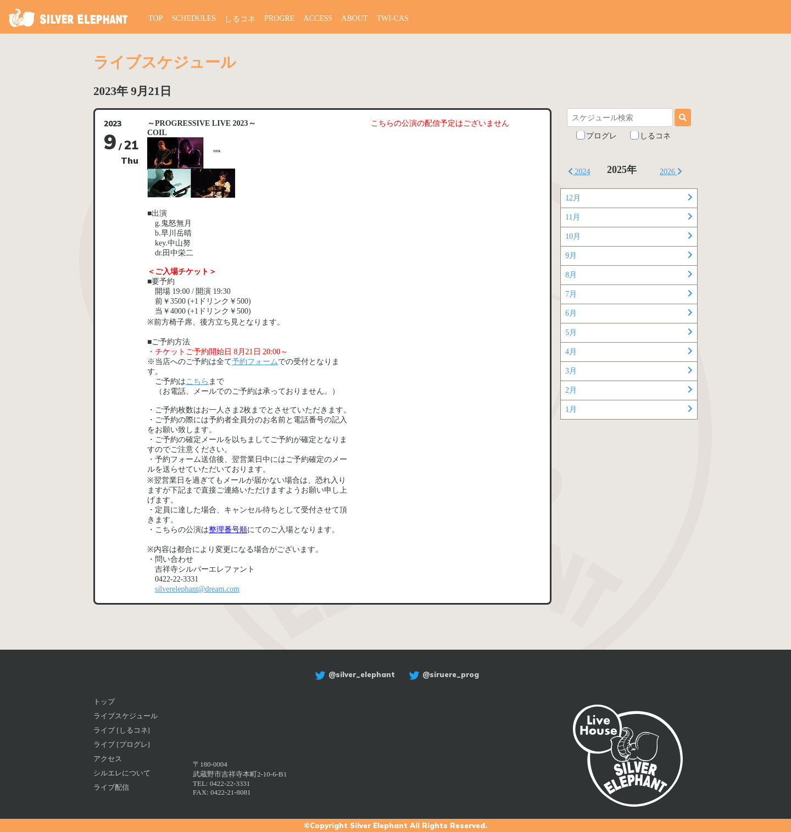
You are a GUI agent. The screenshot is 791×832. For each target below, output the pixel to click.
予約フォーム (255, 362)
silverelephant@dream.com (197, 589)
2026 (671, 171)
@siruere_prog (442, 674)
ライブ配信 (111, 787)
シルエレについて (122, 773)
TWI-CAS (393, 18)
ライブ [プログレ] (121, 744)
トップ (104, 701)
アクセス (107, 759)
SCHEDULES (193, 18)
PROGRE (279, 18)
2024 (579, 171)
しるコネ (240, 19)
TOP (155, 18)
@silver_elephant (353, 674)
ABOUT (354, 18)
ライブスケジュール (125, 716)
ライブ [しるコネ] (121, 730)
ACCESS (317, 18)
